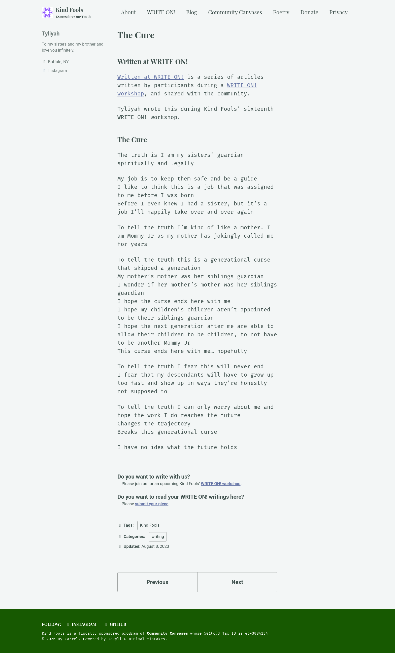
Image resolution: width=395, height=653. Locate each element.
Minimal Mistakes (147, 639)
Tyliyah (51, 33)
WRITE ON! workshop (220, 483)
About (128, 12)
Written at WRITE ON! (150, 77)
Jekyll (115, 639)
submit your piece (151, 503)
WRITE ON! (161, 12)
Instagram (80, 624)
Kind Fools (73, 12)
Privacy (339, 12)
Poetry (281, 12)
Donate (309, 12)
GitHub (115, 624)
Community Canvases (235, 12)
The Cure (135, 35)
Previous (158, 582)
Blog (191, 12)
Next (237, 582)
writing (157, 536)
